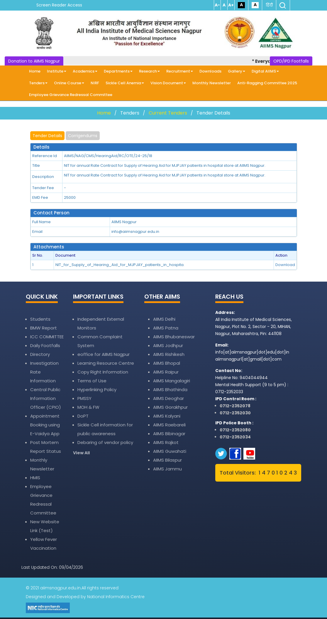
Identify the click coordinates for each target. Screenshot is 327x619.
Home (34, 71)
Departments (118, 71)
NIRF (95, 83)
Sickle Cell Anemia (125, 83)
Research (149, 71)
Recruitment (179, 71)
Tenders (38, 83)
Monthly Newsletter (211, 83)
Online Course (69, 83)
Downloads (210, 71)
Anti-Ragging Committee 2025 (267, 83)
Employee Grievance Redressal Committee (70, 94)
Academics (85, 71)
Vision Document (168, 83)
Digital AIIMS (265, 71)
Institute (56, 71)
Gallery (236, 71)
